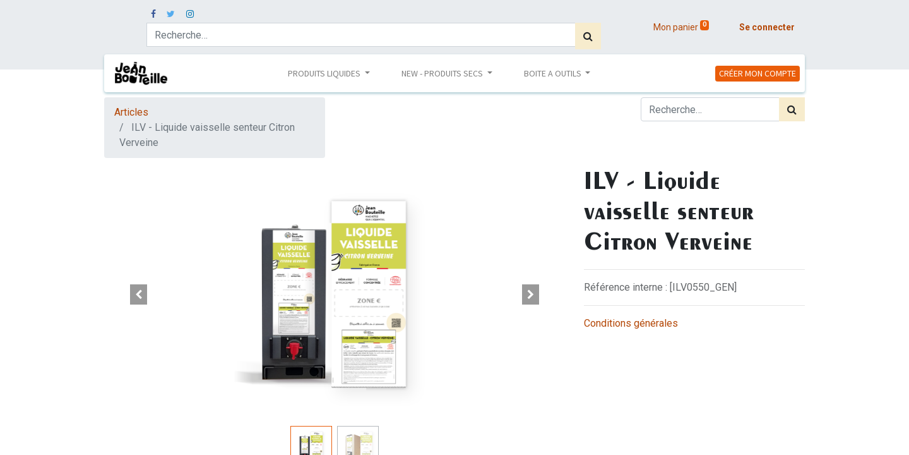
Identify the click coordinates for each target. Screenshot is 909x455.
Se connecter (767, 27)
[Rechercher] (588, 36)
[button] (139, 294)
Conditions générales (631, 323)
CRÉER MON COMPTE (757, 73)
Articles (131, 112)
